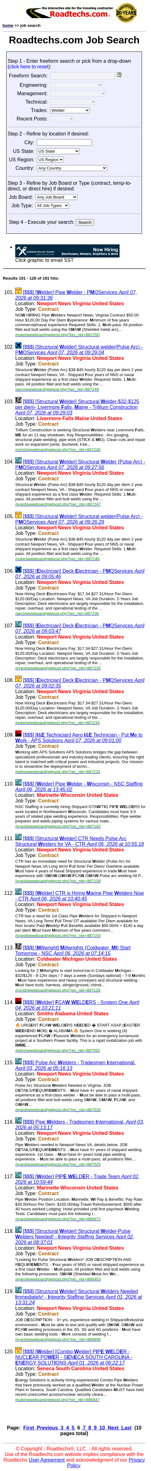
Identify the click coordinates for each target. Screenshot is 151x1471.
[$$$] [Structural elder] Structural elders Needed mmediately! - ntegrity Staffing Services (78, 1297)
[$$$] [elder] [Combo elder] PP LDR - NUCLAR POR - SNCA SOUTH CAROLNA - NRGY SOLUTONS (73, 1357)
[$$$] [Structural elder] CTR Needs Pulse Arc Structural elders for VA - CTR (79, 841)
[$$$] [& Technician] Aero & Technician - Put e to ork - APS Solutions (79, 737)
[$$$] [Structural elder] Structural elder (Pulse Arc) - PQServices (80, 464)
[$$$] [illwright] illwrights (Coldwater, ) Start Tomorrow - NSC (72, 950)
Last (125, 1427)
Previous (47, 1427)
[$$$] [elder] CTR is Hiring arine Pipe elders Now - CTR (79, 895)
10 (102, 1427)
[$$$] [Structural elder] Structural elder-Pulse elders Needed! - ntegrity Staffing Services (74, 1236)
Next (113, 1427)
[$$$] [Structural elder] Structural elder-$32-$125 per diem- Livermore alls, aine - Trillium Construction (77, 407)
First (29, 1427)
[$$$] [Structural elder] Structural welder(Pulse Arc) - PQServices (79, 349)
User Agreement (47, 1460)
